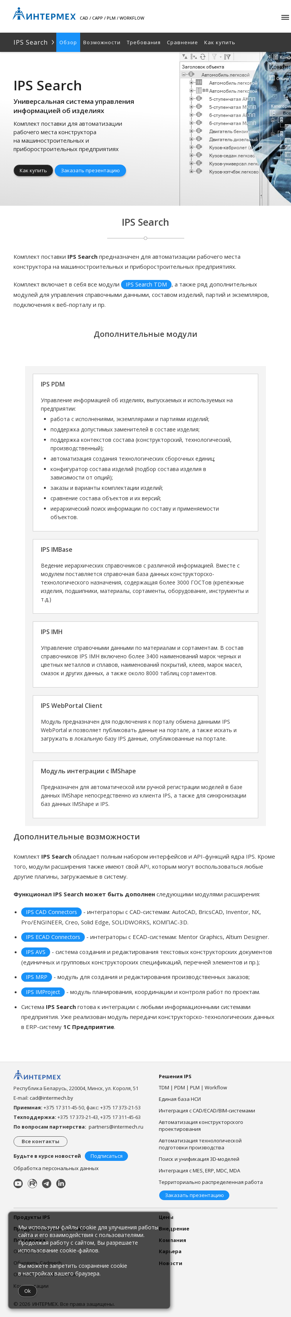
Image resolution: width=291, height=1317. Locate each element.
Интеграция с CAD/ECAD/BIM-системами (207, 1110)
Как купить (219, 42)
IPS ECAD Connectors (53, 937)
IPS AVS (35, 952)
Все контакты (40, 1141)
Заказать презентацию (90, 170)
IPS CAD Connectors (51, 912)
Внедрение (174, 1228)
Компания (172, 1240)
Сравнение (182, 42)
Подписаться (107, 1155)
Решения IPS (175, 1076)
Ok (27, 1290)
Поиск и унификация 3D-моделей (199, 1158)
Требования (144, 42)
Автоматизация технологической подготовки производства (200, 1144)
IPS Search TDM (146, 284)
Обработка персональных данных (56, 1168)
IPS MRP (36, 977)
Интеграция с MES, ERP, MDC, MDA (199, 1170)
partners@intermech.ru (116, 1126)
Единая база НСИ (180, 1099)
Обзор (68, 42)
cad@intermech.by (51, 1097)
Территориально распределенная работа (211, 1182)
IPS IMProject (43, 992)
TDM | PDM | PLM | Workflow (193, 1087)
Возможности (102, 42)
